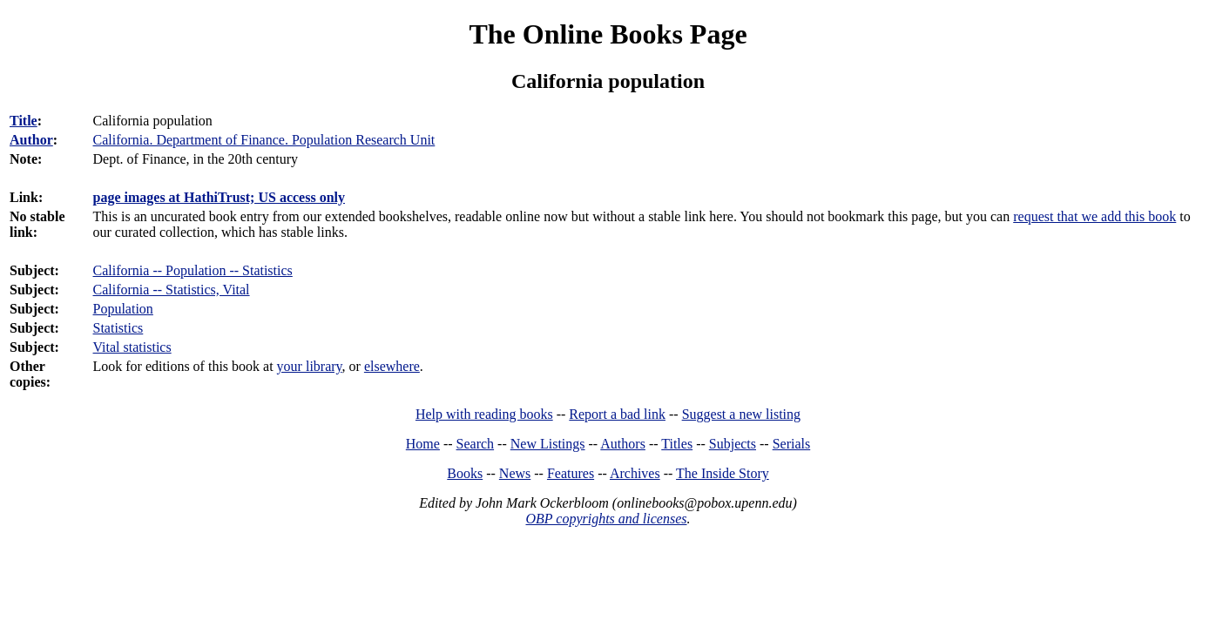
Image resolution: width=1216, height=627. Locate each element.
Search (475, 443)
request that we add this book (1094, 216)
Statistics (118, 327)
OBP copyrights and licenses (605, 518)
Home (423, 443)
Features (570, 473)
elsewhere (392, 366)
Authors (622, 443)
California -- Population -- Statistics (193, 270)
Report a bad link (617, 414)
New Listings (547, 443)
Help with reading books (484, 414)
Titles (676, 443)
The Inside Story (722, 473)
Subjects (732, 443)
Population (123, 308)
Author (31, 139)
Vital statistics (132, 347)
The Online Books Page (607, 34)
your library (309, 366)
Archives (635, 473)
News (514, 473)
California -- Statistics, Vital (171, 289)
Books (465, 473)
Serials (792, 443)
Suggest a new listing (741, 414)
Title (23, 120)
